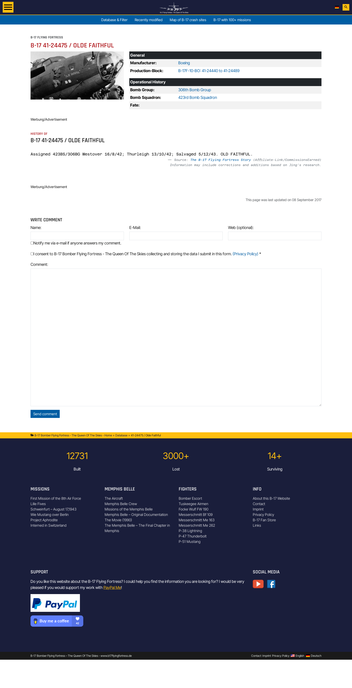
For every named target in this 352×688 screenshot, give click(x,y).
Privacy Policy (263, 514)
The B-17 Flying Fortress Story (220, 160)
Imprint (258, 509)
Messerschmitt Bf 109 (196, 514)
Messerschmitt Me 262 (197, 525)
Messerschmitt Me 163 (197, 520)
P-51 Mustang (189, 541)
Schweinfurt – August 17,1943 (54, 509)
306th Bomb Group (194, 89)
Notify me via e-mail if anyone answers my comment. (76, 243)
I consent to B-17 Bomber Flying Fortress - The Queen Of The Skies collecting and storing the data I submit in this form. (146, 253)
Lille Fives (38, 504)
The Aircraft (114, 498)
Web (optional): (241, 227)
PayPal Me (112, 587)
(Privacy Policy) (245, 253)
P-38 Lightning (190, 530)
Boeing (184, 62)
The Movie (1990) (118, 520)
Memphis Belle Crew (121, 504)
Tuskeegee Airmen (193, 504)
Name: (36, 227)
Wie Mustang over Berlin (50, 514)
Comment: (39, 264)
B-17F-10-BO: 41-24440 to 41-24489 (209, 70)
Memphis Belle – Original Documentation (136, 514)
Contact (259, 504)
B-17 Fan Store (264, 520)
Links (257, 525)
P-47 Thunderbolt (193, 536)
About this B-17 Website (271, 498)
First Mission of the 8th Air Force (56, 498)
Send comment (45, 414)
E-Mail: (135, 227)
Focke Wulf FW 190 (193, 509)
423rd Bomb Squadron (197, 97)
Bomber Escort (190, 498)
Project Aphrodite (44, 520)
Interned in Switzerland (48, 525)
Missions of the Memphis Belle (129, 509)
